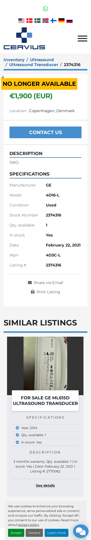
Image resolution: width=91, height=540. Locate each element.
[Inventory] (14, 59)
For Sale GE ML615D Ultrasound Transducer (45, 400)
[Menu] (82, 38)
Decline (34, 533)
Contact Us (45, 132)
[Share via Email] (45, 282)
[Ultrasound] (42, 59)
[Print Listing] (45, 292)
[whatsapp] (45, 9)
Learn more (56, 533)
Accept (16, 533)
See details (45, 485)
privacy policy (28, 525)
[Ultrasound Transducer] (33, 64)
